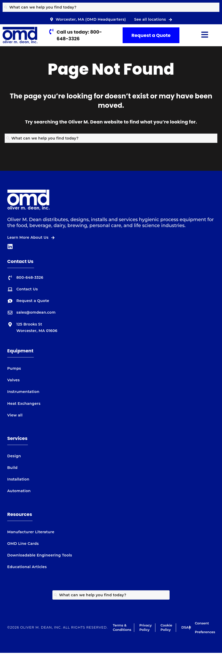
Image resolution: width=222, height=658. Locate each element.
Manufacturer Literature (30, 532)
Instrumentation (23, 391)
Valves (13, 380)
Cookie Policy (166, 627)
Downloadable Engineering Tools (39, 555)
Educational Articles (27, 566)
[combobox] (111, 7)
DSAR (186, 627)
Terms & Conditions (122, 627)
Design (14, 456)
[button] (204, 35)
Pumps (14, 368)
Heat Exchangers (24, 403)
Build (12, 467)
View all (14, 415)
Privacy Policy (145, 627)
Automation (19, 491)
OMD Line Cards (23, 543)
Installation (18, 479)
